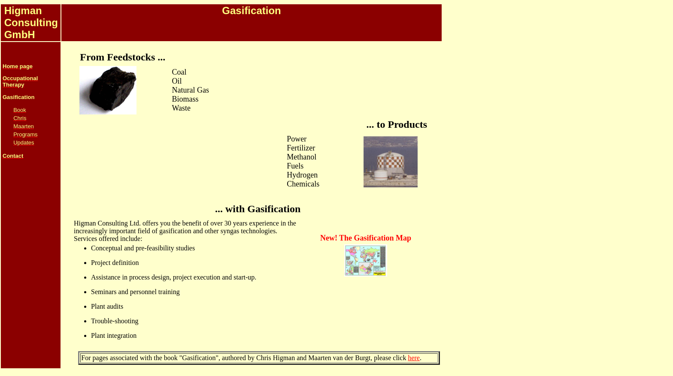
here (414, 357)
